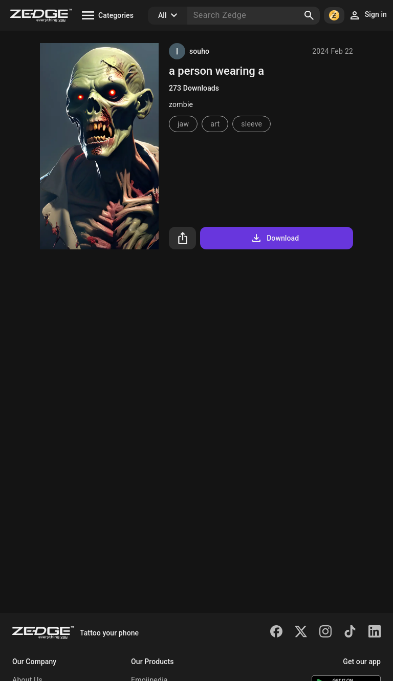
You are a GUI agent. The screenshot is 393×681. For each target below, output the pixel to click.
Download (274, 238)
